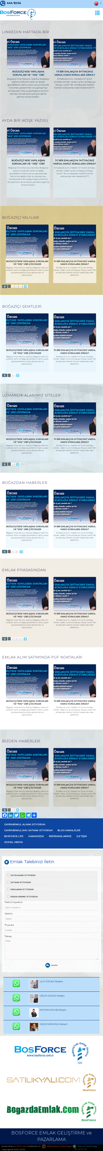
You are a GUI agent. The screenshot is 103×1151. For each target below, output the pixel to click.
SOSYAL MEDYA (13, 842)
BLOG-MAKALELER (69, 830)
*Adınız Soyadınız (14, 902)
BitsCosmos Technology (56, 1146)
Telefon (9, 913)
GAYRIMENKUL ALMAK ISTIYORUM (24, 824)
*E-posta (9, 925)
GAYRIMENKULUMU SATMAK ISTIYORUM (28, 830)
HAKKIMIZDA (36, 836)
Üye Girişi (81, 1149)
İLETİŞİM (82, 836)
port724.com (20, 1146)
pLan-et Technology (84, 1146)
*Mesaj (8, 936)
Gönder (51, 965)
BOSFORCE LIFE (13, 836)
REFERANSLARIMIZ (60, 836)
